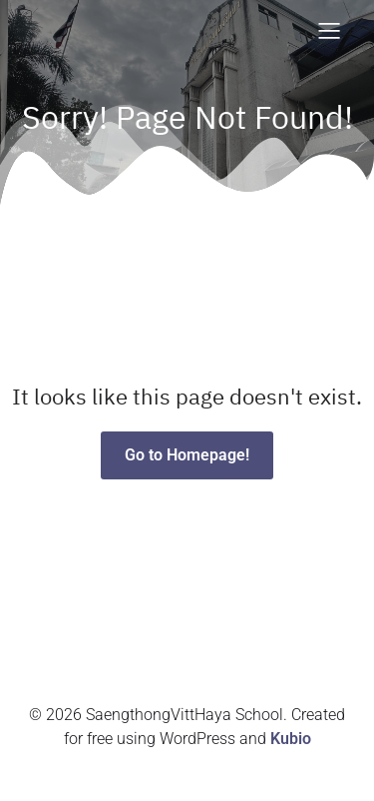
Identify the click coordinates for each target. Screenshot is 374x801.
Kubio (290, 738)
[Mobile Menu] (329, 30)
